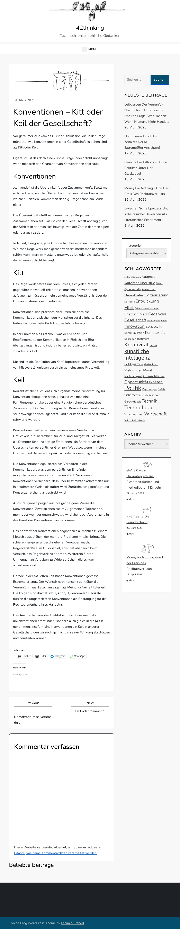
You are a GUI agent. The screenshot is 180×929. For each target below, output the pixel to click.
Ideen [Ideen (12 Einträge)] (164, 320)
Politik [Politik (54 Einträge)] (132, 388)
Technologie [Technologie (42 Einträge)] (139, 407)
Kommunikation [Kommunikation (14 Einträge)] (134, 333)
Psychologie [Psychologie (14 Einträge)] (149, 389)
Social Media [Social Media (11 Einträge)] (144, 395)
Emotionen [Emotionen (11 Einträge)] (129, 301)
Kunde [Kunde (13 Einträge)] (153, 345)
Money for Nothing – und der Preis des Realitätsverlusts (146, 191)
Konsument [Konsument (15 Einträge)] (142, 339)
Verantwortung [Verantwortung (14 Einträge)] (133, 414)
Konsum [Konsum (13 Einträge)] (129, 339)
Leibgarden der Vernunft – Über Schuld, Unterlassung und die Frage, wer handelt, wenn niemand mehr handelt (146, 113)
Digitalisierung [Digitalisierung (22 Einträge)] (156, 295)
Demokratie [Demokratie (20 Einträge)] (133, 295)
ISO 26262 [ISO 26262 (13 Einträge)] (152, 326)
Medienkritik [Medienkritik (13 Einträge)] (151, 364)
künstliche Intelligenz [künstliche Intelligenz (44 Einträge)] (137, 354)
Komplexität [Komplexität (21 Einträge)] (155, 332)
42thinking (90, 28)
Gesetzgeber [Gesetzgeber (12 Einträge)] (153, 320)
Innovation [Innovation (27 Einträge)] (134, 326)
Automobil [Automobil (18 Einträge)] (150, 276)
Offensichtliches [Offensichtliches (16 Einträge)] (153, 376)
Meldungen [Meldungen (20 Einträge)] (133, 370)
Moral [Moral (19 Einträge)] (147, 370)
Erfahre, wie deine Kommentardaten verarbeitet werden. (55, 853)
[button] (90, 49)
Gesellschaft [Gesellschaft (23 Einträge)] (135, 320)
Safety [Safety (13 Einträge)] (161, 389)
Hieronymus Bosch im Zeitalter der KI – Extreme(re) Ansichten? (142, 142)
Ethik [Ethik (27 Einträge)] (129, 307)
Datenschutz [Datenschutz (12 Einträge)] (148, 289)
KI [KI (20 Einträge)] (160, 326)
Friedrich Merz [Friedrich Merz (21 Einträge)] (135, 314)
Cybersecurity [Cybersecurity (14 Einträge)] (132, 289)
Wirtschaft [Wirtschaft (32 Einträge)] (155, 414)
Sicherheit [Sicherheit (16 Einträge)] (130, 395)
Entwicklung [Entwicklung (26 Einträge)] (147, 301)
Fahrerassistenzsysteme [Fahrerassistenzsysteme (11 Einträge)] (147, 308)
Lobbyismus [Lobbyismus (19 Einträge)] (133, 364)
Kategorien (134, 245)
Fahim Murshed (72, 923)
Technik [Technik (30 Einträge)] (149, 401)
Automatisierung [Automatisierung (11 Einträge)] (132, 277)
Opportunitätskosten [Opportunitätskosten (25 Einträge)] (143, 382)
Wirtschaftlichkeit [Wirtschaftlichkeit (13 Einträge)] (134, 420)
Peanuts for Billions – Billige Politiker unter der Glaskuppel (145, 168)
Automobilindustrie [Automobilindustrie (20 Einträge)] (139, 282)
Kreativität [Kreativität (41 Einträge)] (136, 344)
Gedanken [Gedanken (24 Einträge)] (157, 314)
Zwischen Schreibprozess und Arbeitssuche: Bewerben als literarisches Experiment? (146, 214)
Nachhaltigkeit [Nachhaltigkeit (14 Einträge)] (133, 376)
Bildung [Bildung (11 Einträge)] (159, 283)
